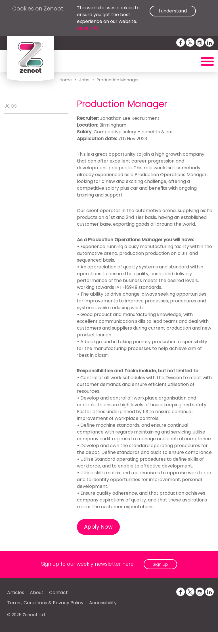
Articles (15, 592)
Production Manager (118, 80)
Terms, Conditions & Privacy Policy (45, 602)
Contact (58, 592)
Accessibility (103, 602)
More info (87, 28)
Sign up (160, 564)
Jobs (84, 80)
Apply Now (98, 527)
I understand (173, 11)
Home (66, 80)
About (36, 592)
